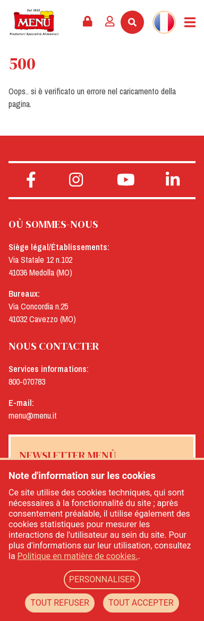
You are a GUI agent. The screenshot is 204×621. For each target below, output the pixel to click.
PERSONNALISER (102, 579)
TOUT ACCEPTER (141, 603)
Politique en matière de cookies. (78, 556)
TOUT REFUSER (59, 603)
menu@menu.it (32, 415)
